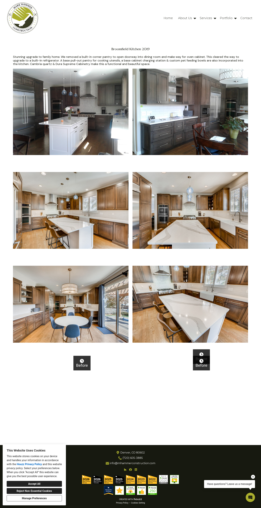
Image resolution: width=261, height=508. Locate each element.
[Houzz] (125, 474)
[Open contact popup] (250, 497)
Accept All (34, 483)
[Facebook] (130, 474)
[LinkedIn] (136, 474)
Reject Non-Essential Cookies (34, 491)
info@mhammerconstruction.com (132, 468)
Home (168, 18)
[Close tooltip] (253, 477)
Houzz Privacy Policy (29, 464)
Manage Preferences (34, 498)
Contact (246, 18)
